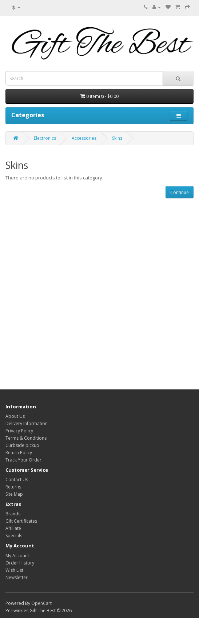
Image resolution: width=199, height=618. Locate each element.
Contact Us (16, 479)
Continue (179, 192)
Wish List (14, 570)
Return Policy (18, 452)
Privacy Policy (19, 431)
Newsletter (16, 577)
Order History (19, 563)
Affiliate (13, 528)
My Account (17, 555)
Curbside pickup (22, 445)
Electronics (45, 138)
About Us (15, 416)
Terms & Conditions (26, 438)
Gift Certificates (21, 521)
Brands (12, 514)
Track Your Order (23, 460)
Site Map (14, 494)
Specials (13, 535)
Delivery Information (26, 423)
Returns (13, 487)
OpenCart (41, 603)
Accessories (84, 138)
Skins (117, 138)
